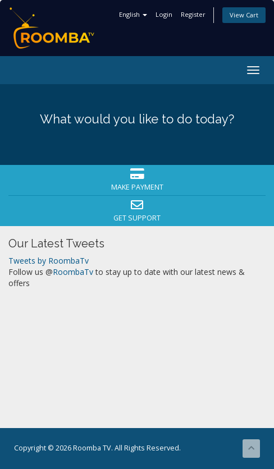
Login (164, 14)
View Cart (244, 15)
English (133, 14)
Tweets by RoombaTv (48, 260)
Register (193, 14)
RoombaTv (73, 271)
